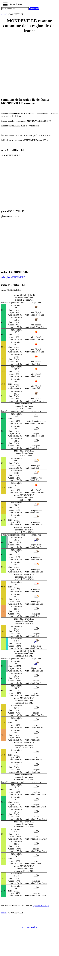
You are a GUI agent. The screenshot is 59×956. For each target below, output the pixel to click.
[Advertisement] (29, 65)
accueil (4, 14)
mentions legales (29, 927)
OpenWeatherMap (41, 905)
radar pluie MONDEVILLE (13, 277)
